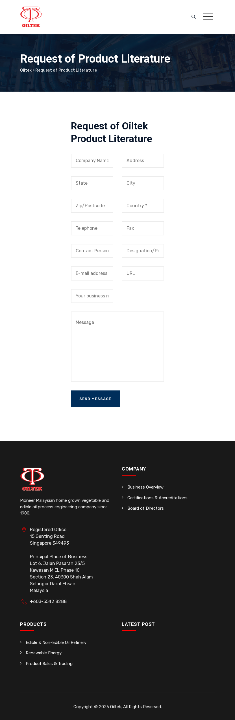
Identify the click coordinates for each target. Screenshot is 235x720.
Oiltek (115, 706)
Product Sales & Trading (49, 663)
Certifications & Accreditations (157, 497)
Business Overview (145, 487)
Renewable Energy (44, 652)
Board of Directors (145, 508)
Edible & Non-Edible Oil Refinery (56, 642)
